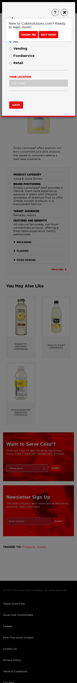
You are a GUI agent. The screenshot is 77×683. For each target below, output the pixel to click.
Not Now (48, 35)
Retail (16, 63)
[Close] (64, 12)
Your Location (20, 77)
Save (16, 105)
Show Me (28, 35)
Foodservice (21, 56)
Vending (18, 48)
